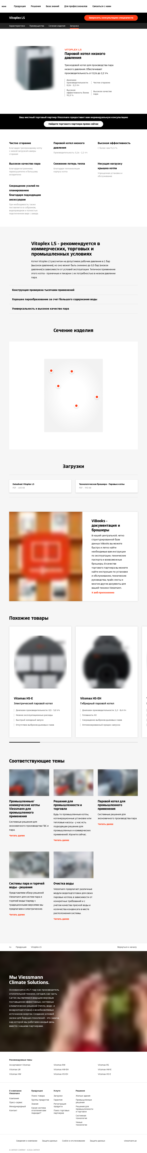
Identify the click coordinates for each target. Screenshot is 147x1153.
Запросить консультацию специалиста (111, 17)
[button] (127, 947)
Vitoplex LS (36, 947)
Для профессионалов (75, 6)
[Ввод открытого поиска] (136, 6)
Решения (36, 6)
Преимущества (36, 26)
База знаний (52, 6)
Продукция (20, 6)
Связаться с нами (101, 6)
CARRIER (36, 1150)
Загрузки (74, 26)
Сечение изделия (57, 26)
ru (10, 947)
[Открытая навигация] (4, 6)
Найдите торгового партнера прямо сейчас (73, 123)
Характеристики (17, 26)
